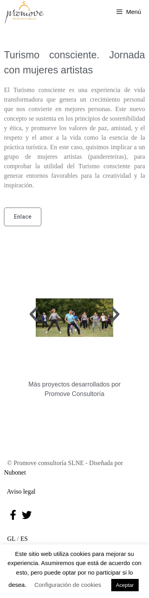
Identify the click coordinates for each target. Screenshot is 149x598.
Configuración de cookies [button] (67, 584)
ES (24, 538)
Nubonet (15, 472)
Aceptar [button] (125, 585)
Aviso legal (19, 491)
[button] (34, 315)
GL (9, 538)
